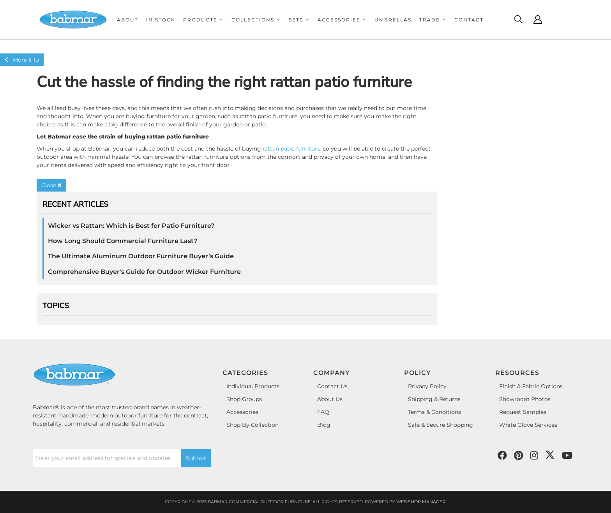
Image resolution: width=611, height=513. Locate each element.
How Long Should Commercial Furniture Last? (122, 241)
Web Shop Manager (420, 501)
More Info (22, 59)
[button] (203, 20)
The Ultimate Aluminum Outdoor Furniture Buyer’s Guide (141, 256)
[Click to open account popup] (537, 19)
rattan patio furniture (291, 148)
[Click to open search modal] (518, 19)
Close (51, 185)
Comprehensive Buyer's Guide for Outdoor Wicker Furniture (144, 271)
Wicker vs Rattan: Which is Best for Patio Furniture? (131, 225)
